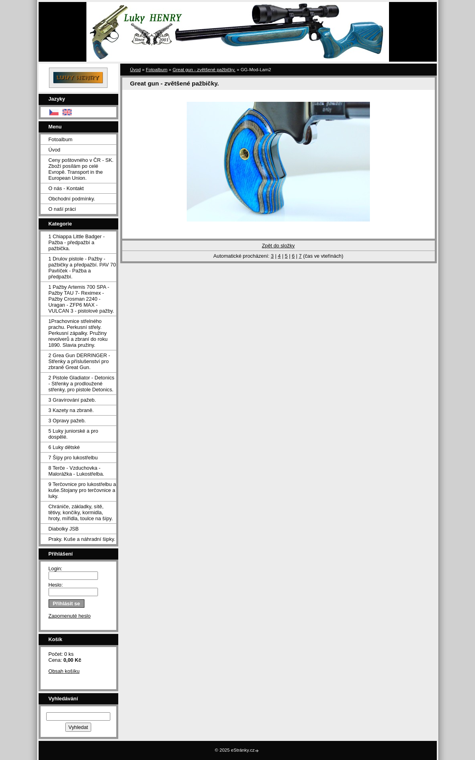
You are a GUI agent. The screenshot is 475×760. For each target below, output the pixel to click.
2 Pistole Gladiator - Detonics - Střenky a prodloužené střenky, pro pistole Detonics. (82, 384)
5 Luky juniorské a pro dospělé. (73, 434)
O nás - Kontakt (66, 188)
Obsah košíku (64, 671)
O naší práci (62, 209)
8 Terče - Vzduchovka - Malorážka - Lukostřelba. (76, 471)
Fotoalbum (60, 139)
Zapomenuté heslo (70, 616)
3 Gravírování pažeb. (72, 400)
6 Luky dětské (64, 447)
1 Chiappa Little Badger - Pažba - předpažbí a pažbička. (77, 242)
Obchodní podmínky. (72, 199)
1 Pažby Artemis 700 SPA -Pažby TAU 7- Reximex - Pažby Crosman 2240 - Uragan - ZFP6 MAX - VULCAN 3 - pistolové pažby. (81, 299)
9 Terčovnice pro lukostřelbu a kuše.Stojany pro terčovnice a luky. (82, 490)
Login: (56, 568)
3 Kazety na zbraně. (71, 410)
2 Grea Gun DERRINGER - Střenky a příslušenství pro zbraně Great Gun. (79, 361)
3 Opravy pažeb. (67, 421)
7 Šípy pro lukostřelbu (73, 458)
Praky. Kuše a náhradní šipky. (82, 539)
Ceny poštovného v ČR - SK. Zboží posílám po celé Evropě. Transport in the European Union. (81, 169)
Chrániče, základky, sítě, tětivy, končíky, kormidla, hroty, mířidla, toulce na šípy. (81, 512)
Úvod (55, 150)
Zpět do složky (278, 246)
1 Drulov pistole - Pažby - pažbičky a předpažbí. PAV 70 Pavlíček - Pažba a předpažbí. (82, 268)
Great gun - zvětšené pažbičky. (203, 69)
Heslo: (56, 585)
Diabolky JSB (64, 529)
